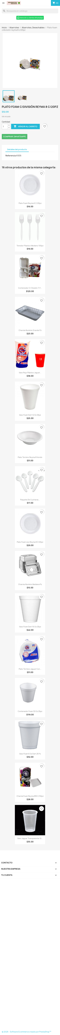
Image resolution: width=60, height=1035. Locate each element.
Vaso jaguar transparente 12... (30, 838)
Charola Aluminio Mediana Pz (30, 584)
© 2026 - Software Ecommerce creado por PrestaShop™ (26, 1032)
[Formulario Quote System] (30, 955)
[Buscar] (30, 10)
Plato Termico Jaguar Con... (30, 669)
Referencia (10, 155)
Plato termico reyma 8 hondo (30, 457)
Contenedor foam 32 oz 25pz (30, 711)
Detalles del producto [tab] (17, 149)
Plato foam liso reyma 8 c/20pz (30, 542)
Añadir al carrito (25, 126)
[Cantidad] (5, 126)
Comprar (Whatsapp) (14, 136)
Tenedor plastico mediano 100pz (30, 245)
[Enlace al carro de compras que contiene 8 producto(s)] (55, 3)
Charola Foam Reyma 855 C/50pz (30, 796)
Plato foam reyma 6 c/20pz (30, 203)
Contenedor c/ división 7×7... (30, 288)
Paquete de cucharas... (30, 500)
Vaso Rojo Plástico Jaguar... (30, 372)
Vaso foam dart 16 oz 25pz (30, 626)
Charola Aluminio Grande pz (30, 330)
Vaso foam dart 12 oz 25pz (30, 415)
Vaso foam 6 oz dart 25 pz (30, 754)
